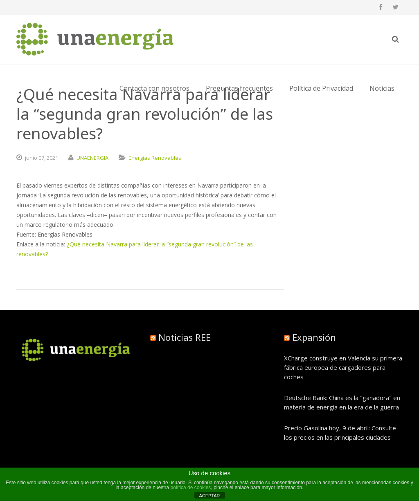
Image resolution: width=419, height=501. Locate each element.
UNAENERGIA (92, 157)
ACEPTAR (209, 495)
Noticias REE (184, 337)
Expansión (314, 337)
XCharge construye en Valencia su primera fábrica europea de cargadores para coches (343, 367)
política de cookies (191, 487)
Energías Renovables (154, 157)
